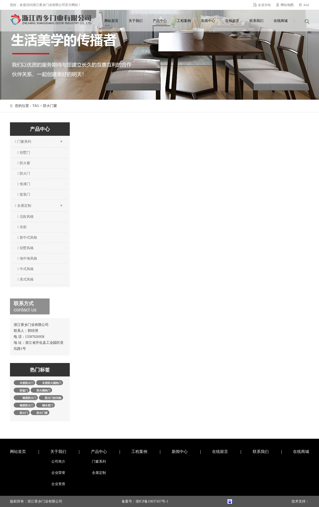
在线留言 (232, 21)
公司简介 (58, 461)
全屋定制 (39, 204)
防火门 (23, 173)
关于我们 (136, 21)
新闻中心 (208, 21)
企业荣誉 (58, 473)
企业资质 (58, 484)
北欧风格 (25, 216)
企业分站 (264, 5)
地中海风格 (27, 258)
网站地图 (287, 5)
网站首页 (111, 21)
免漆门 (23, 184)
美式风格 (25, 279)
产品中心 (160, 21)
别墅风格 (25, 248)
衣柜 (22, 227)
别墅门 (23, 152)
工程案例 (184, 21)
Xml (306, 5)
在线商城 (281, 21)
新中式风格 (27, 237)
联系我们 (256, 21)
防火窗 (23, 163)
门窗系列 (39, 140)
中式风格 (25, 269)
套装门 (23, 194)
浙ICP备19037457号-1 (152, 501)
